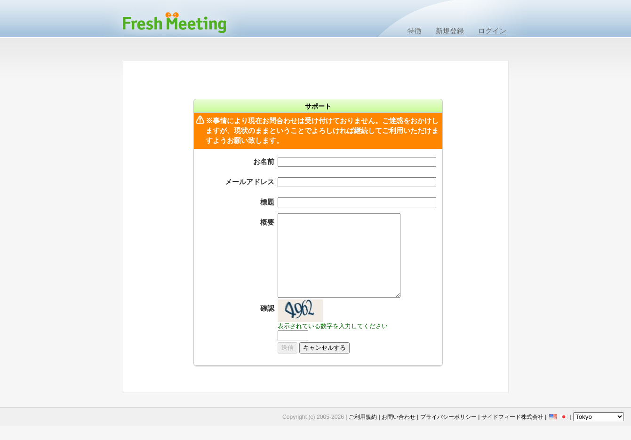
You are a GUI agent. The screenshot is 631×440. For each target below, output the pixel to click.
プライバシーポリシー (448, 417)
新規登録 (450, 31)
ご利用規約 (363, 417)
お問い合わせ (398, 417)
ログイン (492, 31)
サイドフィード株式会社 (512, 417)
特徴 (414, 31)
